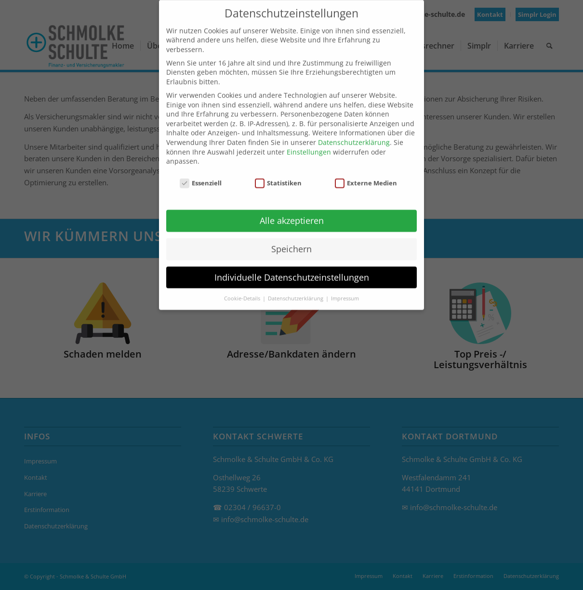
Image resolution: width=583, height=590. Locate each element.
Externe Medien (366, 174)
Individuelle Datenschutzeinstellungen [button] (291, 268)
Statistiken (278, 174)
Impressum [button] (345, 289)
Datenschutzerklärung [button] (296, 289)
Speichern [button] (291, 239)
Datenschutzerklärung (354, 133)
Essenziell (201, 174)
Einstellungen (309, 142)
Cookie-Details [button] (243, 289)
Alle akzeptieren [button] (292, 211)
